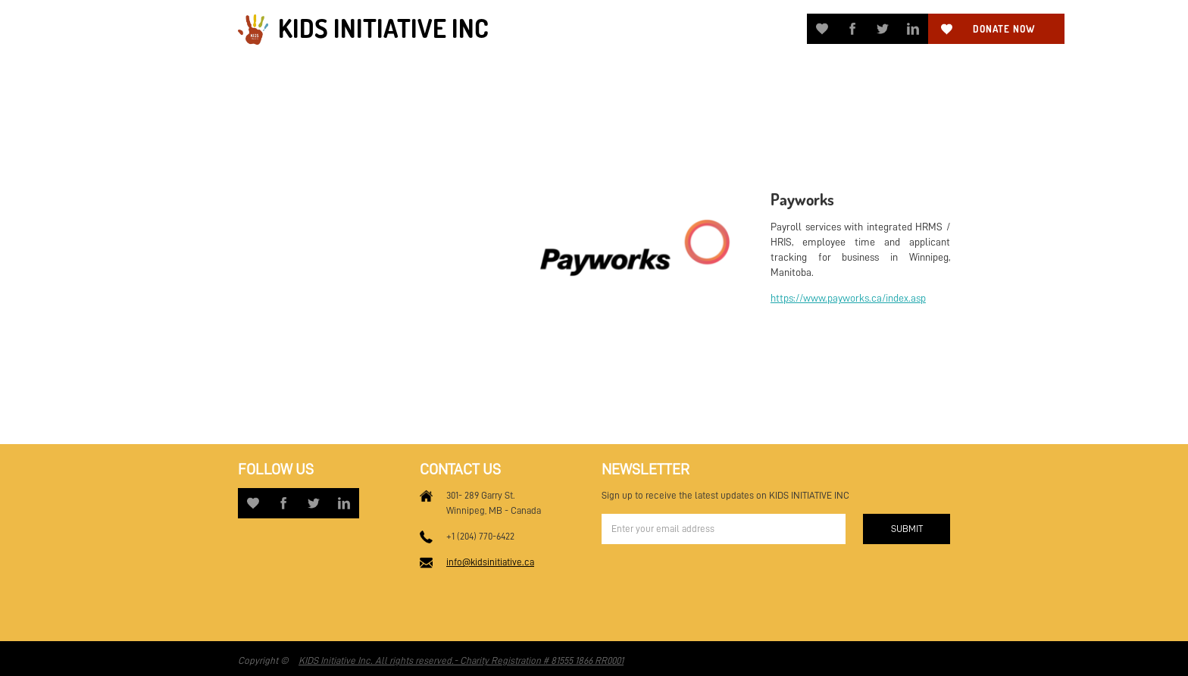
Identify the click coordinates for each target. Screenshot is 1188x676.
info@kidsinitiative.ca (490, 562)
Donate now (1004, 29)
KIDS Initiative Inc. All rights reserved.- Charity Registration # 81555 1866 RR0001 (461, 660)
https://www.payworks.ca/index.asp (848, 298)
